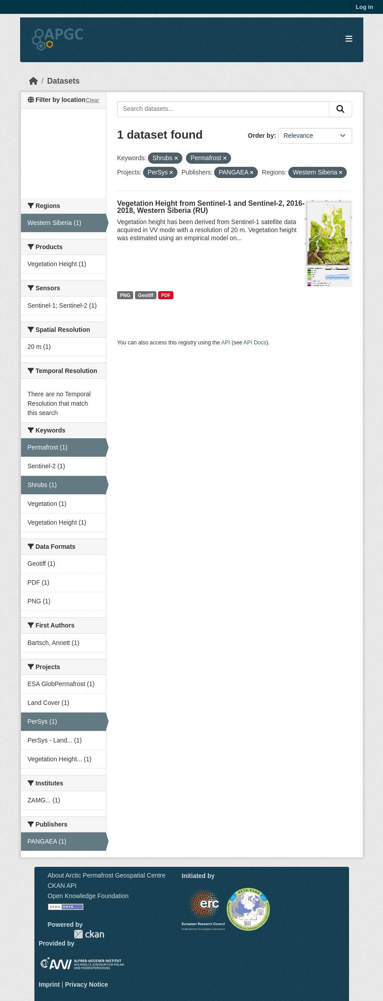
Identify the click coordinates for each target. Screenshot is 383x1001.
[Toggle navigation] (349, 39)
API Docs (255, 342)
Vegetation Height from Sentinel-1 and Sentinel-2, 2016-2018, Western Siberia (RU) (211, 206)
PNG (125, 295)
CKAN (89, 934)
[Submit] (340, 109)
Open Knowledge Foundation (88, 895)
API (225, 342)
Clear (92, 100)
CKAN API (62, 885)
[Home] (33, 80)
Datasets (63, 80)
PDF (165, 295)
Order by (261, 135)
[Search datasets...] (223, 109)
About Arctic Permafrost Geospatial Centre (107, 875)
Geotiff (145, 295)
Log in (364, 7)
